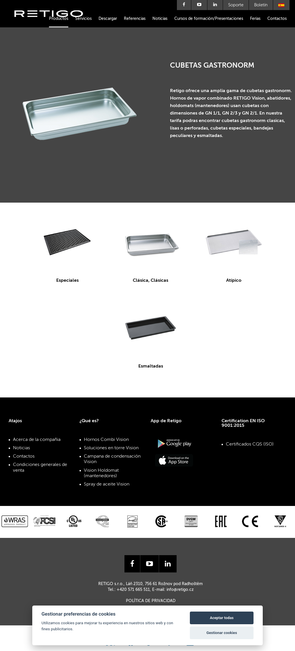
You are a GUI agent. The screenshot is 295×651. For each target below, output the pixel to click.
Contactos (277, 19)
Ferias (255, 19)
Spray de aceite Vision (106, 484)
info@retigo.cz (180, 590)
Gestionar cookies (222, 633)
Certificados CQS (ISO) (250, 444)
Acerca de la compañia (36, 439)
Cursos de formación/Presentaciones (208, 19)
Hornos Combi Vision (106, 439)
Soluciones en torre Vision (111, 448)
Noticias (159, 19)
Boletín (261, 5)
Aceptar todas (221, 618)
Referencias (134, 19)
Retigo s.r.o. (53, 22)
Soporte (235, 5)
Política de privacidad (150, 601)
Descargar (108, 19)
